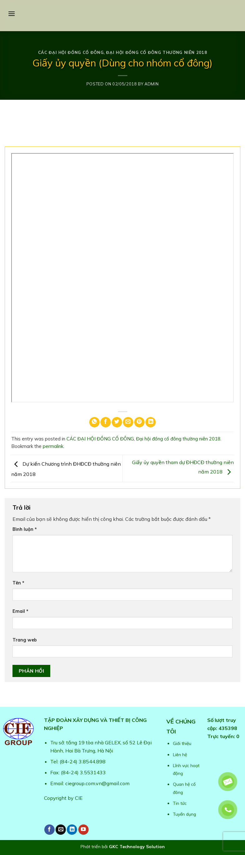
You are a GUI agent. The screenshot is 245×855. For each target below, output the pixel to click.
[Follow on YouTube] (83, 829)
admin (152, 83)
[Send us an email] (61, 829)
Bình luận (24, 529)
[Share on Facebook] (105, 422)
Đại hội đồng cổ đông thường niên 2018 (156, 52)
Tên (18, 583)
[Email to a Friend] (128, 422)
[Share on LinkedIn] (150, 422)
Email (20, 611)
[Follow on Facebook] (49, 829)
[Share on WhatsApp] (94, 422)
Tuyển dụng (184, 814)
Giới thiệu (182, 743)
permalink (53, 446)
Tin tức (180, 803)
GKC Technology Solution (137, 846)
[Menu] (11, 13)
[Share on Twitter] (117, 422)
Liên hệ (180, 754)
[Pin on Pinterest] (139, 422)
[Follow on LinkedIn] (72, 829)
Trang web (24, 640)
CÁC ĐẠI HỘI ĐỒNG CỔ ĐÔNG (71, 52)
